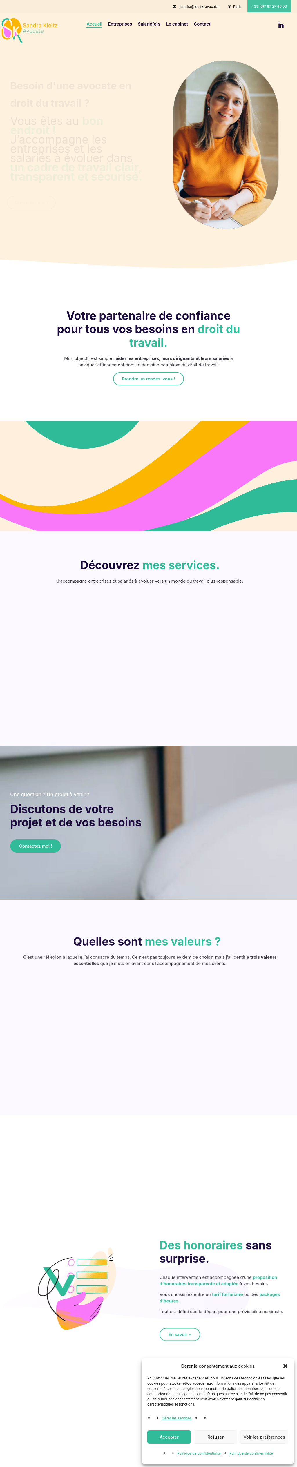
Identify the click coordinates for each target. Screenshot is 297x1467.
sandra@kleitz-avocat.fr (200, 6)
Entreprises (120, 24)
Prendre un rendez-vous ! (148, 379)
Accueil (94, 24)
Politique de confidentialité (199, 1453)
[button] (285, 1366)
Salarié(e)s (149, 24)
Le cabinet (177, 24)
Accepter (169, 1437)
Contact (202, 24)
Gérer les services (177, 1418)
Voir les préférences (264, 1437)
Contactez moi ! (31, 202)
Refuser (215, 1437)
